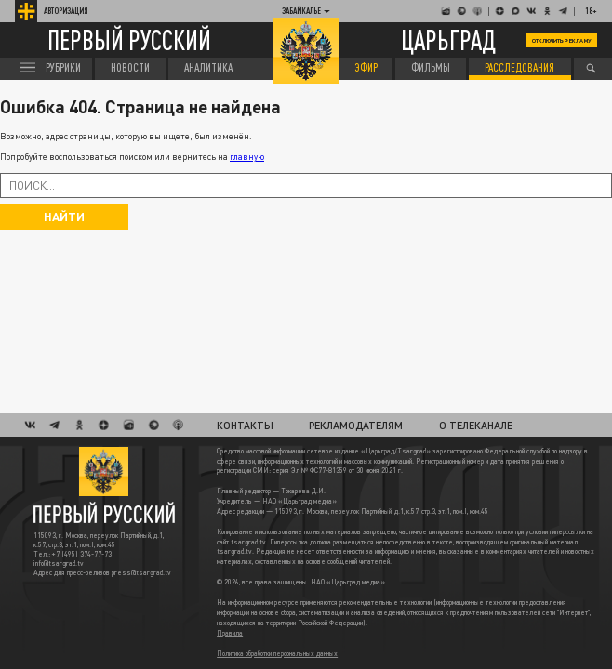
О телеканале (475, 425)
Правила (230, 633)
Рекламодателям (356, 425)
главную (247, 156)
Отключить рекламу (562, 40)
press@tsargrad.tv (141, 573)
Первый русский (129, 40)
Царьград (448, 40)
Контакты (245, 425)
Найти (64, 216)
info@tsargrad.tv (58, 563)
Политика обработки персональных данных (277, 653)
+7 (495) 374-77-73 (82, 554)
